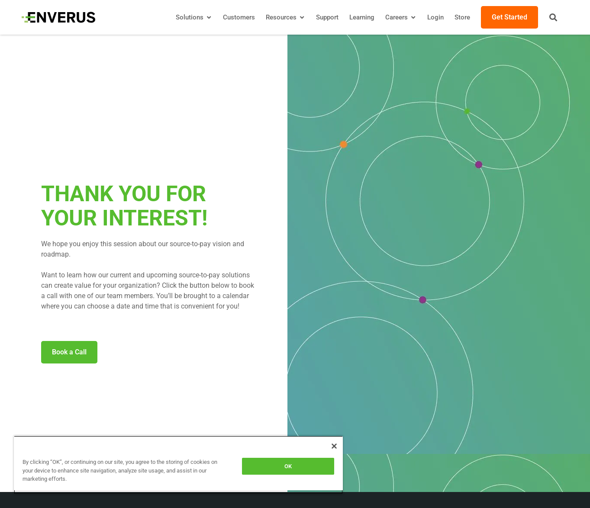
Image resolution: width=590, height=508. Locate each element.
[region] (178, 465)
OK (288, 466)
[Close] (334, 446)
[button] (553, 17)
